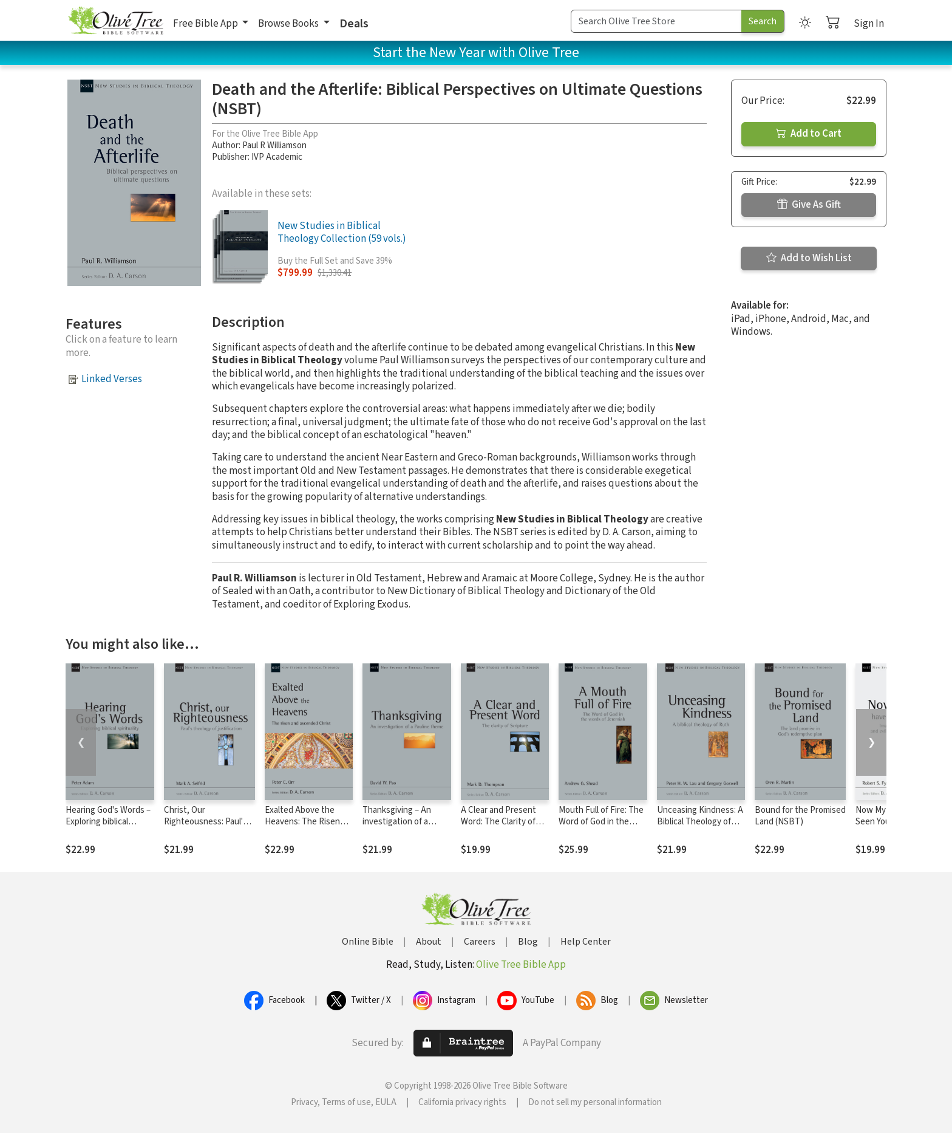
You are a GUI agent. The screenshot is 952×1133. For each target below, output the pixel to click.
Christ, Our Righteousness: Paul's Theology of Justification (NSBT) (205, 827)
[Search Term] (656, 21)
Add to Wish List (809, 258)
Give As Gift (809, 204)
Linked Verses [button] (111, 379)
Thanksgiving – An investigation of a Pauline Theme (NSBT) (405, 822)
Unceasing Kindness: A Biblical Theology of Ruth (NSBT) (700, 822)
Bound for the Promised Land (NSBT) (800, 816)
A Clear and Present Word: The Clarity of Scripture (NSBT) (498, 822)
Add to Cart (808, 133)
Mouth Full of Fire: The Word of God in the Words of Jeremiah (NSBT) (601, 827)
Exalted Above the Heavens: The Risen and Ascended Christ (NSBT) (304, 827)
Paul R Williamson (274, 145)
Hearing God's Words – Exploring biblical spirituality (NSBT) (108, 822)
